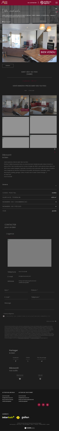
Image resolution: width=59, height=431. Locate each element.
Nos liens (36, 425)
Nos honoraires (12, 425)
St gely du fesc (45, 15)
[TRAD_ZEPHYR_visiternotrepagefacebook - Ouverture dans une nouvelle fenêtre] (38, 405)
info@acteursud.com (25, 276)
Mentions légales (26, 425)
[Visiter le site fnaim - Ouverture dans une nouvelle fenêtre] (18, 418)
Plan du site (19, 425)
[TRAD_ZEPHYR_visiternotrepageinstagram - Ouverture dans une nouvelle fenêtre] (42, 405)
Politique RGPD (42, 425)
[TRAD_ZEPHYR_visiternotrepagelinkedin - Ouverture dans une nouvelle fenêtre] (47, 405)
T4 (2, 17)
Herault (38, 15)
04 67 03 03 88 (23, 271)
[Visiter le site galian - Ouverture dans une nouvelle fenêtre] (25, 418)
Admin (32, 425)
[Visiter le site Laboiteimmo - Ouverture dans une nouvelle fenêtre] (29, 428)
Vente (33, 15)
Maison (52, 15)
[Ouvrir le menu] (56, 2)
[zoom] (15, 115)
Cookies (48, 425)
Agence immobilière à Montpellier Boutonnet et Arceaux (16, 15)
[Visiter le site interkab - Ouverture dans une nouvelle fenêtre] (8, 418)
